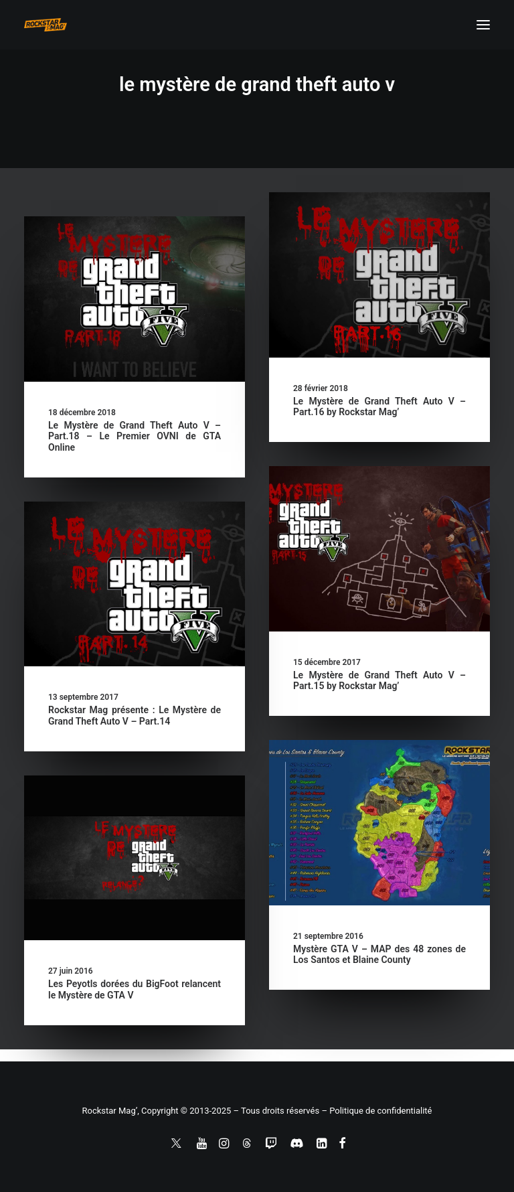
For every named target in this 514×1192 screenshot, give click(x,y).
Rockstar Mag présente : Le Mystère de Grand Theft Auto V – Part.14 (134, 715)
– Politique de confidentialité (376, 1111)
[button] (483, 25)
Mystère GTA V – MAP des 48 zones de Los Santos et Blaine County (379, 955)
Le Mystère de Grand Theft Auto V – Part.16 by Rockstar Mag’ (379, 407)
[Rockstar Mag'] (45, 24)
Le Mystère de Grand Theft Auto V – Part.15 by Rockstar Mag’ (379, 681)
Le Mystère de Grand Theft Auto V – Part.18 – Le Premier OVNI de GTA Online (134, 436)
